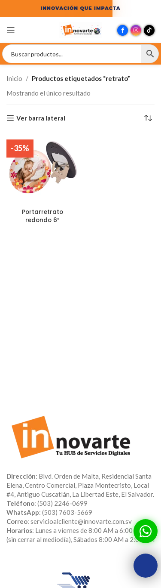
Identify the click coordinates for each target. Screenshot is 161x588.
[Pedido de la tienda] (148, 117)
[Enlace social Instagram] (136, 30)
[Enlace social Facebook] (122, 30)
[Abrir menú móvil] (10, 30)
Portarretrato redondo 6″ (42, 216)
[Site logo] (80, 29)
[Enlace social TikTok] (149, 30)
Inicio (14, 78)
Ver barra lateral (40, 118)
